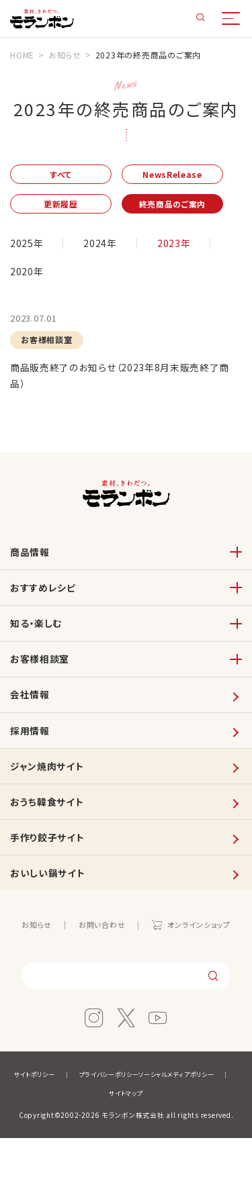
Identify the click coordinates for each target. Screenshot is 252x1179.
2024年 (102, 246)
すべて (65, 175)
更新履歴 (65, 206)
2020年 (27, 274)
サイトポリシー (80, 1115)
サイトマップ (180, 1134)
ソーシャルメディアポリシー (94, 1134)
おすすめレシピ (44, 599)
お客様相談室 (42, 677)
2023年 (176, 246)
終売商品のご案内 (187, 206)
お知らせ (31, 964)
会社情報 (31, 716)
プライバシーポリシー (161, 1115)
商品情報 (31, 560)
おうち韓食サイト (49, 833)
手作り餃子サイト (49, 872)
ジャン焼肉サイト (49, 794)
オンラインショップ (203, 964)
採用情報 (31, 755)
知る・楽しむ (38, 638)
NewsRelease (186, 175)
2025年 (27, 246)
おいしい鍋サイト (50, 911)
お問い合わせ (100, 964)
